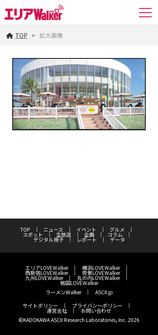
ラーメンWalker (63, 291)
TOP (16, 35)
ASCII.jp (104, 291)
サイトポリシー (40, 305)
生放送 (63, 234)
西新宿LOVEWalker (46, 272)
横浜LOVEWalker (101, 267)
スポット (33, 234)
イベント (86, 229)
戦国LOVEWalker (79, 282)
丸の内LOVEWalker (98, 277)
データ (117, 239)
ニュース (53, 229)
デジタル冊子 (48, 239)
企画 (89, 234)
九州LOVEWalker (44, 277)
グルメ (117, 229)
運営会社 (57, 310)
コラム (115, 234)
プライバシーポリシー (97, 305)
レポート (87, 239)
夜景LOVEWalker (101, 272)
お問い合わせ (96, 310)
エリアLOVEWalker (46, 267)
